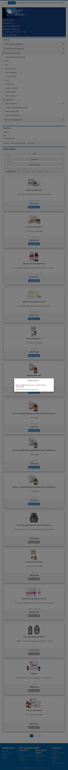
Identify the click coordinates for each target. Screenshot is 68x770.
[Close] (52, 380)
